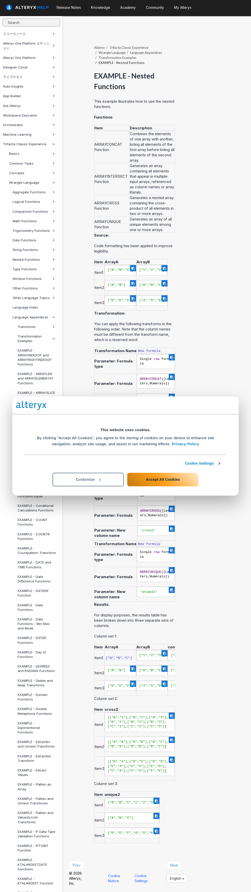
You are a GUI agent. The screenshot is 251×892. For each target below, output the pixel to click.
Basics (32, 154)
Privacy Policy (185, 444)
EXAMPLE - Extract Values (32, 772)
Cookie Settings (199, 463)
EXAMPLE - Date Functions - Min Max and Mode (34, 623)
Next (174, 865)
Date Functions (34, 240)
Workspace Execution (29, 115)
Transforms (36, 327)
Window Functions (34, 279)
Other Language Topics (34, 298)
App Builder (29, 96)
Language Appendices (34, 317)
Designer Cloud (29, 67)
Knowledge (100, 7)
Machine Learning (29, 134)
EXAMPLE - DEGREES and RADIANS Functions (36, 668)
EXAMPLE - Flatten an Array (34, 786)
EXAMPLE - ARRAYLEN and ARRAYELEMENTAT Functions (36, 378)
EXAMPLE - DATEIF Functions (32, 640)
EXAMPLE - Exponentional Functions (29, 727)
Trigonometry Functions (34, 231)
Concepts (32, 173)
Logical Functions (34, 202)
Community (155, 7)
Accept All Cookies (163, 479)
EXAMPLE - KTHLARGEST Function (35, 881)
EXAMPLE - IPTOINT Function (33, 848)
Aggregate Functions (34, 192)
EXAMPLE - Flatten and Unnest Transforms (35, 801)
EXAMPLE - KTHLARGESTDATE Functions (32, 864)
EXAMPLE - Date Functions (30, 607)
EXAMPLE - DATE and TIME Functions (34, 564)
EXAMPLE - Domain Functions (33, 697)
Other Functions (34, 288)
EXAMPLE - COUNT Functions (33, 522)
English (177, 878)
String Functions (34, 250)
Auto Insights (29, 86)
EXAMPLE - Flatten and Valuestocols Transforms (35, 817)
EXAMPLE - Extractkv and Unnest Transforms (36, 744)
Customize (88, 479)
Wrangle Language (32, 182)
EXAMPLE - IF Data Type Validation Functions (36, 834)
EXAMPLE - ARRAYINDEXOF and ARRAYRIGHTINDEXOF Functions (35, 357)
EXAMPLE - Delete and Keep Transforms (35, 683)
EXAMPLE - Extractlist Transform (34, 758)
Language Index (25, 307)
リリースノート (29, 34)
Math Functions (34, 221)
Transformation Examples (36, 338)
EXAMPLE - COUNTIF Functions (34, 536)
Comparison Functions (34, 211)
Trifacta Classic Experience (29, 144)
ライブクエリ (29, 77)
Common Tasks (32, 163)
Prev (76, 865)
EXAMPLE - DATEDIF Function (33, 593)
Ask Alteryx (29, 106)
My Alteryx (183, 7)
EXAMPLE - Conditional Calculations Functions (36, 508)
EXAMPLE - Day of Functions (32, 654)
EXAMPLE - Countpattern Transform (37, 550)
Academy (128, 7)
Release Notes (69, 7)
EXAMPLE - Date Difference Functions (34, 579)
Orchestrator (29, 125)
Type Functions (34, 269)
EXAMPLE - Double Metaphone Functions (35, 711)
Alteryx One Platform (29, 58)
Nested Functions (34, 259)
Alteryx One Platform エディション (29, 45)
